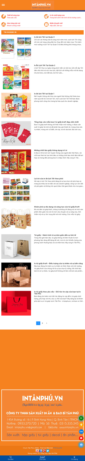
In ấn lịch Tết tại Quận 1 (44, 94)
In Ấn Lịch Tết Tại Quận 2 (44, 65)
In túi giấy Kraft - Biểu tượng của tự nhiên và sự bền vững (58, 263)
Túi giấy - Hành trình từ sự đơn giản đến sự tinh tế (55, 235)
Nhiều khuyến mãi (56, 23)
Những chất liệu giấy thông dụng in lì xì (50, 150)
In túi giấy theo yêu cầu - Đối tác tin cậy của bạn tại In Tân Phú (57, 293)
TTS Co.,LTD (57, 448)
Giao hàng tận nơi (13, 23)
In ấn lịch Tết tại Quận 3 (44, 37)
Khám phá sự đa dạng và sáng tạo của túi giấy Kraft (57, 207)
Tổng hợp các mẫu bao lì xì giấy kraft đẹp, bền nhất (56, 122)
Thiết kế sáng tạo (13, 15)
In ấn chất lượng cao (57, 15)
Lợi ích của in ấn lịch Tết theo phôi (48, 179)
